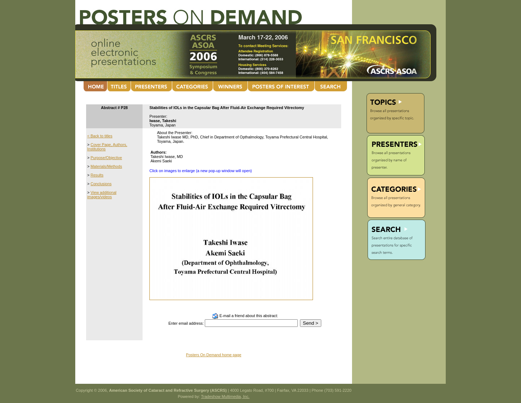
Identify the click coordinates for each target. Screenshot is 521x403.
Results (96, 175)
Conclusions (100, 184)
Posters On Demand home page (213, 355)
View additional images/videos (102, 194)
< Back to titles (100, 136)
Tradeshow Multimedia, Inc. (225, 396)
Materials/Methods (106, 166)
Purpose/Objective (106, 157)
